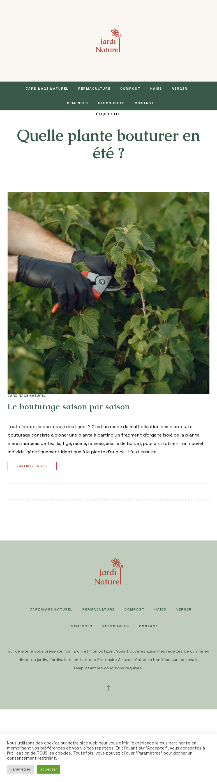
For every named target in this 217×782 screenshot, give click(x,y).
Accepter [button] (48, 769)
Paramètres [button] (20, 769)
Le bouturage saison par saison (69, 407)
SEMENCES (77, 103)
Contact (144, 103)
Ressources (111, 103)
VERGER (180, 88)
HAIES (156, 88)
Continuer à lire (33, 466)
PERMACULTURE (94, 88)
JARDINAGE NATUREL (47, 88)
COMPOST (130, 88)
